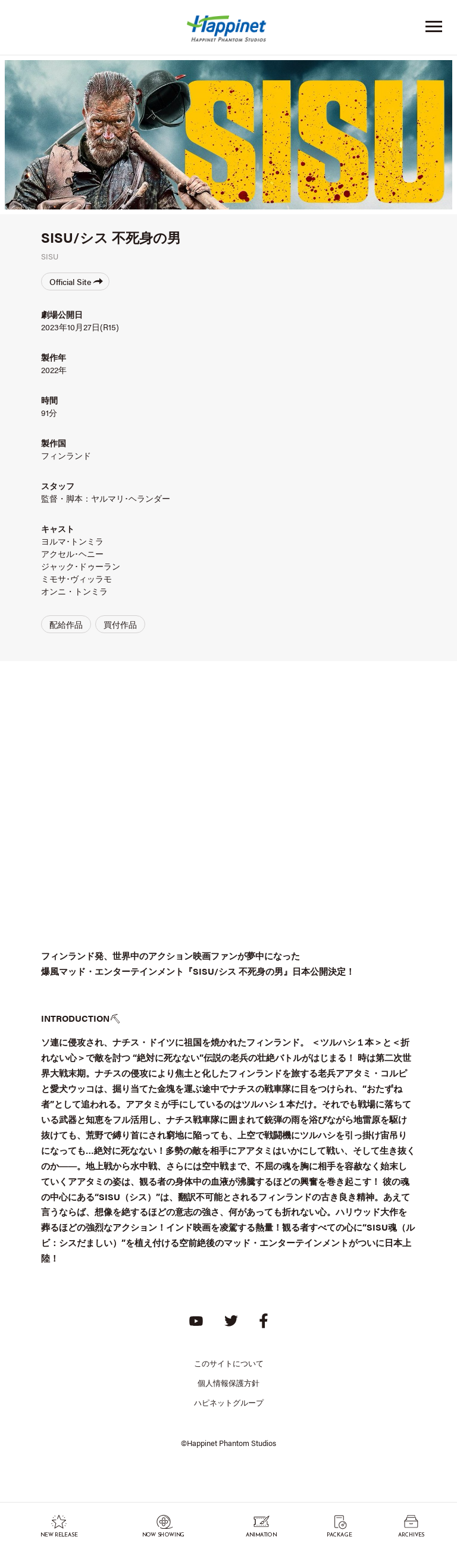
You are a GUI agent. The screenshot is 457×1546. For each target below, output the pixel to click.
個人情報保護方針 (228, 1382)
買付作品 (120, 624)
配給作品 (66, 624)
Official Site (76, 281)
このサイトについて (229, 1363)
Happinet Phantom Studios (228, 31)
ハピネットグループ (229, 1402)
